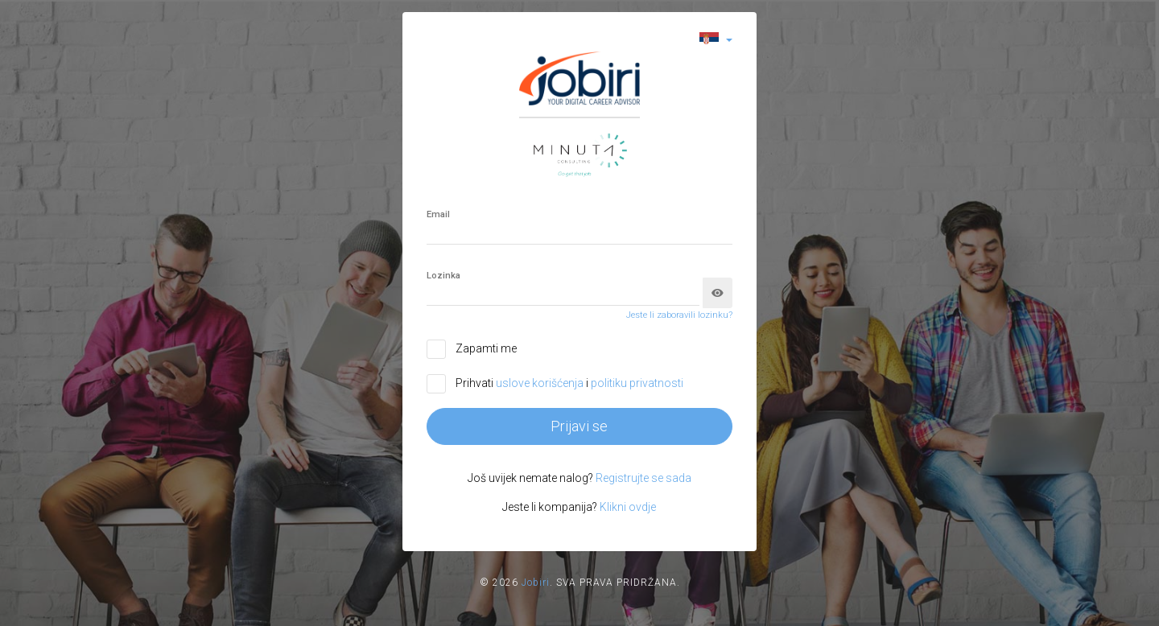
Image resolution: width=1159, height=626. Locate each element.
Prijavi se (579, 426)
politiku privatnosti (637, 383)
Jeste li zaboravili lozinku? (679, 315)
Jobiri (536, 582)
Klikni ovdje (628, 506)
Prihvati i (569, 383)
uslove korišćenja (541, 383)
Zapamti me (486, 348)
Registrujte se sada (643, 478)
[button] (715, 39)
